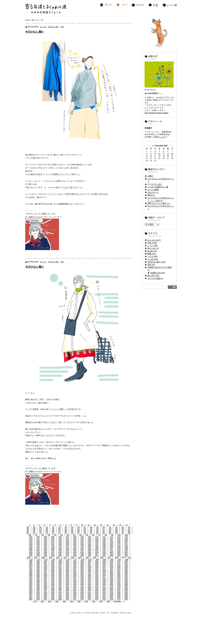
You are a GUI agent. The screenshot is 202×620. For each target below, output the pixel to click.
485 (60, 588)
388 (67, 574)
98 (105, 535)
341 (31, 569)
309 (104, 563)
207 (82, 550)
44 (84, 529)
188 (45, 548)
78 (84, 533)
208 (89, 550)
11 (88, 525)
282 (112, 559)
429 (60, 580)
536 (126, 593)
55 (46, 531)
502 (82, 590)
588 (101, 601)
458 (67, 584)
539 (45, 595)
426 (38, 580)
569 (60, 599)
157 (126, 542)
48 (110, 529)
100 (119, 535)
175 (53, 546)
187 (38, 548)
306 (82, 563)
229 (38, 554)
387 (60, 574)
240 (119, 554)
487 (75, 588)
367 (119, 571)
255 (126, 555)
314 (38, 565)
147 (53, 542)
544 (82, 595)
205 (67, 550)
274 (53, 559)
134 (60, 540)
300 (38, 563)
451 (119, 582)
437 (119, 580)
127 (111, 538)
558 (82, 597)
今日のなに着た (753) (156, 262)
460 (82, 584)
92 (67, 535)
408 (111, 576)
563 (119, 597)
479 (119, 586)
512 (53, 592)
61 (84, 531)
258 (43, 557)
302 (53, 563)
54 (40, 531)
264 (87, 557)
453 (31, 584)
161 (53, 544)
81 (103, 533)
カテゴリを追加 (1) (155, 278)
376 (82, 573)
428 (53, 580)
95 (86, 535)
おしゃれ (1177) (154, 240)
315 (45, 565)
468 (38, 586)
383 (31, 574)
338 (111, 567)
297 (119, 561)
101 (126, 535)
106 (60, 537)
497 (45, 590)
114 (119, 537)
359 (60, 571)
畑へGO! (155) (153, 275)
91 (61, 535)
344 (53, 569)
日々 (121, 5)
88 (42, 535)
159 (38, 544)
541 (60, 595)
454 (38, 584)
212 (119, 550)
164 (75, 544)
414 (53, 578)
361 (75, 571)
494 (126, 588)
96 (93, 535)
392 (97, 574)
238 (104, 554)
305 (75, 563)
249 (82, 555)
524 (38, 593)
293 (89, 561)
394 (111, 574)
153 (97, 542)
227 (126, 552)
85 (129, 533)
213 (126, 550)
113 (111, 537)
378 (97, 573)
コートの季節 (153, 190)
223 (97, 552)
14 (107, 525)
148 (60, 542)
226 (119, 552)
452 (126, 582)
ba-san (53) (152, 251)
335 (89, 567)
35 (27, 529)
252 (104, 555)
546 (97, 595)
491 (104, 588)
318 (67, 565)
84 (122, 533)
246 (60, 555)
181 (97, 546)
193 (82, 548)
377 (89, 573)
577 (119, 599)
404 (82, 576)
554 (53, 597)
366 (111, 571)
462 (97, 584)
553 (45, 597)
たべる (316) (152, 259)
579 (35, 601)
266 (102, 557)
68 (129, 531)
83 (116, 533)
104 (45, 537)
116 (31, 538)
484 (53, 588)
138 (89, 540)
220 (75, 552)
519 (104, 592)
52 (27, 531)
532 (97, 593)
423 (119, 578)
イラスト (138, 5)
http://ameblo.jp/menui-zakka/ (156, 113)
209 (97, 550)
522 (126, 592)
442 (53, 582)
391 (89, 574)
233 (67, 554)
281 (105, 559)
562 (111, 597)
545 (89, 595)
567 (45, 599)
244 (45, 555)
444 (67, 582)
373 (60, 573)
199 (126, 548)
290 (67, 561)
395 (119, 574)
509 (31, 592)
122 (75, 538)
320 (82, 565)
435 (104, 580)
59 (72, 531)
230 (45, 554)
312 (126, 563)
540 (53, 595)
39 (53, 529)
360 (67, 571)
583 (64, 601)
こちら (162, 137)
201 (38, 550)
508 (126, 590)
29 (97, 527)
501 (75, 590)
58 (65, 531)
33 (122, 527)
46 (97, 529)
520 (111, 592)
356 (38, 571)
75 (65, 533)
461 (89, 584)
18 (27, 527)
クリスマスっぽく (155, 184)
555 (60, 597)
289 (60, 561)
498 (53, 590)
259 (50, 557)
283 (119, 559)
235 (82, 554)
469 (45, 586)
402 (67, 576)
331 (60, 567)
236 (89, 554)
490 (97, 588)
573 (89, 599)
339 (119, 567)
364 (97, 571)
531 (89, 593)
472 (67, 586)
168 (104, 544)
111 (97, 537)
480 (126, 586)
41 (65, 529)
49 (116, 529)
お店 (153, 5)
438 (126, 580)
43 (78, 529)
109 (82, 537)
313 (31, 565)
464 (111, 584)
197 (111, 548)
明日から (151, 195)
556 (67, 597)
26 (78, 527)
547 (104, 595)
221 (82, 552)
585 (79, 601)
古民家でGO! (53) (157, 273)
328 (38, 567)
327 (31, 567)
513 (60, 592)
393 (104, 574)
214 (31, 552)
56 (53, 531)
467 (31, 586)
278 (82, 559)
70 (34, 533)
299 (31, 563)
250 (89, 555)
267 (109, 557)
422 (111, 578)
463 (104, 584)
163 (67, 544)
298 (126, 561)
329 (45, 567)
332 (67, 567)
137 (82, 540)
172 (31, 546)
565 (31, 599)
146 (45, 542)
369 (31, 573)
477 (104, 586)
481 (31, 588)
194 (89, 548)
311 (119, 563)
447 (89, 582)
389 (75, 574)
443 (60, 582)
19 (34, 527)
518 (97, 592)
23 (59, 527)
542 (67, 595)
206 (75, 550)
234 (75, 554)
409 (119, 576)
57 (59, 531)
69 (27, 533)
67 (122, 531)
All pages (117, 601)
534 (111, 593)
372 (53, 573)
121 (67, 538)
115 (126, 537)
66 (116, 531)
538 (38, 595)
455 (45, 584)
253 (111, 555)
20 (40, 527)
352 (111, 569)
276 (68, 559)
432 (82, 580)
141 (111, 540)
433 (89, 580)
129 (126, 538)
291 (75, 561)
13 (101, 525)
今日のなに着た (53, 27)
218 (60, 552)
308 (97, 563)
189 (53, 548)
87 (36, 535)
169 (111, 544)
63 (97, 531)
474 (82, 586)
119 (53, 538)
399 (45, 576)
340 (126, 567)
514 (67, 592)
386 (53, 574)
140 (104, 540)
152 (89, 542)
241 (126, 554)
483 (45, 588)
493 (119, 588)
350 (97, 569)
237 (97, 554)
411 (31, 578)
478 (111, 586)
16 (120, 525)
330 (53, 567)
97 (99, 535)
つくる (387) (152, 256)
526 (53, 593)
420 (97, 578)
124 (89, 538)
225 (111, 552)
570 (67, 599)
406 (97, 576)
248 (75, 555)
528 (67, 593)
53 (34, 531)
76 (72, 533)
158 (31, 544)
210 (104, 550)
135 (67, 540)
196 (104, 548)
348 (82, 569)
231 (53, 554)
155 (111, 542)
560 (97, 597)
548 (111, 595)
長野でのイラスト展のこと (158, 203)
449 (104, 582)
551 (31, 597)
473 (75, 586)
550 (126, 595)
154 (104, 542)
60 (78, 531)
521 (119, 592)
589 (108, 601)
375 (75, 573)
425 (31, 580)
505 (104, 590)
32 (116, 527)
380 (111, 573)
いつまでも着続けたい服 (157, 187)
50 (122, 529)
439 (31, 582)
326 (126, 565)
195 (97, 548)
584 (72, 601)
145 (38, 542)
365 (104, 571)
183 (111, 546)
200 (31, 550)
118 (45, 538)
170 (119, 544)
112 (104, 537)
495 (31, 590)
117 (38, 538)
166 (89, 544)
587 (94, 601)
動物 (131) (151, 254)
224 (104, 552)
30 (103, 527)
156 (119, 542)
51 (129, 529)
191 (67, 548)
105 (53, 537)
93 (74, 535)
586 (86, 601)
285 (31, 561)
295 (104, 561)
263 (80, 557)
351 (104, 569)
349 (89, 569)
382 (126, 573)
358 (53, 571)
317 (60, 565)
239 (111, 554)
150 (75, 542)
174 (45, 546)
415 (60, 578)
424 (126, 578)
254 (119, 555)
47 (103, 529)
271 (31, 559)
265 (94, 557)
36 (34, 529)
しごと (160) (152, 245)
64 (103, 531)
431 (75, 580)
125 (97, 538)
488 (82, 588)
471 (60, 586)
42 (72, 529)
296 (111, 561)
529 (75, 593)
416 (67, 578)
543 (75, 595)
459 (75, 584)
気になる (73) (153, 248)
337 (104, 567)
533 (104, 593)
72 (46, 533)
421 (104, 578)
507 (119, 590)
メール (169, 5)
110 (89, 537)
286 (38, 561)
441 (45, 582)
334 (82, 567)
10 (82, 525)
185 (126, 546)
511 (45, 592)
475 (89, 586)
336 (97, 567)
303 (60, 563)
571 (75, 599)
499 (60, 590)
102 (31, 537)
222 (89, 552)
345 (60, 569)
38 (46, 529)
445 (75, 582)
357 (45, 571)
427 (45, 580)
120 (60, 538)
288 (53, 561)
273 (46, 559)
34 (129, 527)
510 (38, 592)
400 (53, 576)
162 (60, 544)
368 (126, 571)
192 (75, 548)
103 (38, 537)
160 (45, 544)
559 (89, 597)
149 (67, 542)
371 (45, 573)
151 (82, 542)
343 (45, 569)
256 (28, 557)
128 (119, 538)
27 (84, 527)
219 (67, 552)
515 (75, 592)
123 (82, 538)
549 (119, 595)
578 (126, 599)
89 (48, 535)
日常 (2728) (152, 243)
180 (89, 546)
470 (53, 586)
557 (75, 597)
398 (38, 576)
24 (65, 527)
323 (104, 565)
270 (129, 557)
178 (75, 546)
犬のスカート (153, 192)
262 (72, 557)
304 (67, 563)
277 (75, 559)
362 (82, 571)
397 (31, 576)
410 (126, 576)
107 (67, 537)
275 (61, 559)
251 (97, 555)
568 (53, 599)
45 (91, 529)
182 (104, 546)
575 (104, 599)
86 (29, 535)
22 (53, 527)
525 (45, 593)
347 (75, 569)
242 (31, 555)
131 (38, 540)
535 (119, 593)
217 (53, 552)
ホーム (105, 5)
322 (97, 565)
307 (89, 563)
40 (59, 529)
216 (45, 552)
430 (67, 580)
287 (45, 561)
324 (111, 565)
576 (111, 599)
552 (38, 597)
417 (75, 578)
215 (38, 552)
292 (82, 561)
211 (111, 550)
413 (45, 578)
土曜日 (150, 176)
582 (57, 601)
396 (126, 574)
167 (97, 544)
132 (45, 540)
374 (67, 573)
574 (97, 599)
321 (89, 565)
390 (82, 574)
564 (126, 597)
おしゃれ (43, 27)
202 (45, 550)
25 (72, 527)
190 (60, 548)
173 (38, 546)
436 (111, 580)
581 (50, 601)
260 (58, 557)
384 (38, 574)
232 (60, 554)
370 (38, 573)
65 (110, 531)
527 (60, 593)
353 (119, 569)
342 (38, 569)
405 (89, 576)
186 (31, 548)
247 (67, 555)
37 (40, 529)
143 (126, 540)
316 (53, 565)
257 (36, 557)
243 (38, 555)
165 (82, 544)
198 (119, 548)
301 (45, 563)
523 (31, 593)
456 (53, 584)
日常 (62, 27)
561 (104, 597)
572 (82, 599)
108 (75, 537)
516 (82, 592)
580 (42, 601)
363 (89, 571)
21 (46, 527)
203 (53, 550)
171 (126, 544)
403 (75, 576)
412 (38, 578)
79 (91, 533)
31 (110, 527)
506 (111, 590)
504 (97, 590)
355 (31, 571)
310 (111, 563)
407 (104, 576)
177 (67, 546)
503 (89, 590)
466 (126, 584)
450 (111, 582)
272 (38, 559)
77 (78, 533)
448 (97, 582)
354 (126, 569)
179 (82, 546)
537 (31, 595)
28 (91, 527)
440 (38, 582)
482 (38, 588)
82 (110, 533)
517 (89, 592)
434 (97, 580)
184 (119, 546)
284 (127, 559)
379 (104, 573)
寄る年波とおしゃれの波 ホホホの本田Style (46, 8)
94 (80, 535)
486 (67, 588)
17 (126, 525)
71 (40, 533)
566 (38, 599)
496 (38, 590)
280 (97, 559)
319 (75, 565)
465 (119, 584)
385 (45, 574)
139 (97, 540)
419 (89, 578)
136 (75, 540)
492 (111, 588)
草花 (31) (151, 265)
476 (97, 586)
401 (60, 576)
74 (59, 533)
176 (60, 546)
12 (94, 525)
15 (113, 525)
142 (119, 540)
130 (31, 540)
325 (119, 565)
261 (65, 557)
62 (91, 531)
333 (75, 567)
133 (53, 540)
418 (82, 578)
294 (97, 561)
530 (82, 593)
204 (60, 550)
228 (31, 554)
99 (112, 535)
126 (104, 538)
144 (31, 542)
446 (82, 582)
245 (53, 555)
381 (119, 573)
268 (117, 557)
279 (90, 559)
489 (89, 588)
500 (67, 590)
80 (97, 533)
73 (53, 533)
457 (60, 584)
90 (55, 535)
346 (67, 569)
